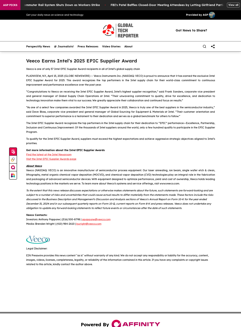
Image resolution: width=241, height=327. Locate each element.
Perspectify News (38, 46)
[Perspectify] (13, 160)
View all (233, 4)
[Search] (204, 46)
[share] (213, 46)
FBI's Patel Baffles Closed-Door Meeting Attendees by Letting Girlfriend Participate (178, 5)
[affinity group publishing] (13, 167)
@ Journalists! (64, 46)
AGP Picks (10, 5)
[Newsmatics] (13, 175)
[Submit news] (13, 152)
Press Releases (87, 46)
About (128, 46)
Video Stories (111, 46)
